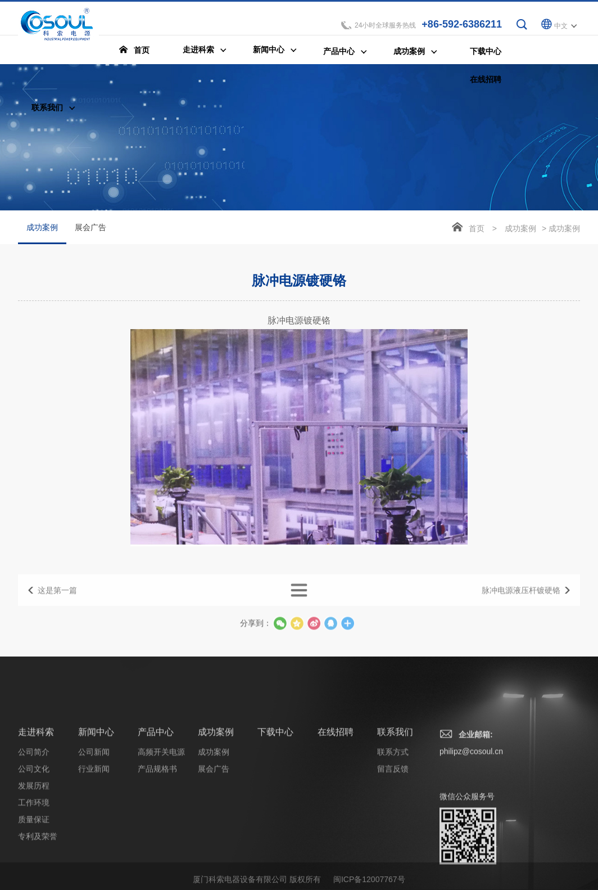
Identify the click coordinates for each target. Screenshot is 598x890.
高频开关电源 (161, 833)
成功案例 (42, 234)
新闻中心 (96, 814)
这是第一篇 (57, 603)
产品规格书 (157, 850)
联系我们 (395, 814)
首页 (476, 228)
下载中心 (275, 814)
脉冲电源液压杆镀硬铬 (521, 603)
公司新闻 (94, 833)
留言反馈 (393, 850)
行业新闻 (94, 850)
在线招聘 (336, 814)
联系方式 (393, 833)
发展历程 (33, 867)
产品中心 (156, 814)
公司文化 (33, 850)
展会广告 (90, 227)
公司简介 (33, 833)
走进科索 (36, 814)
